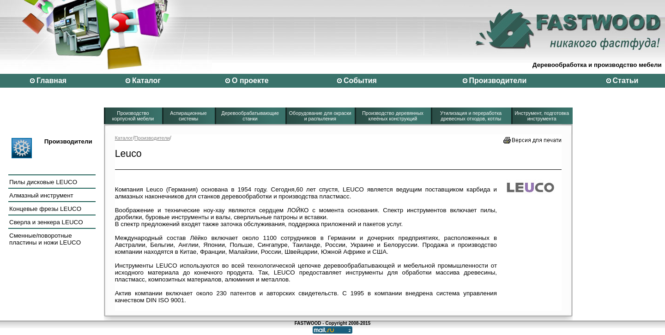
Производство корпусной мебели (133, 115)
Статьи (626, 80)
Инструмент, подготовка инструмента (541, 115)
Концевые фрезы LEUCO (45, 208)
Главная (51, 80)
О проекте (250, 80)
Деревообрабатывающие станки (250, 115)
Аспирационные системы (188, 115)
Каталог (146, 80)
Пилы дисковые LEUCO (43, 182)
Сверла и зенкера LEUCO (46, 222)
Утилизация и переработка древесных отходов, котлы (471, 115)
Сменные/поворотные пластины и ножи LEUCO (45, 239)
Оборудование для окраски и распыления (320, 115)
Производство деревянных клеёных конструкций (392, 115)
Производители (498, 80)
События (360, 80)
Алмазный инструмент (41, 195)
